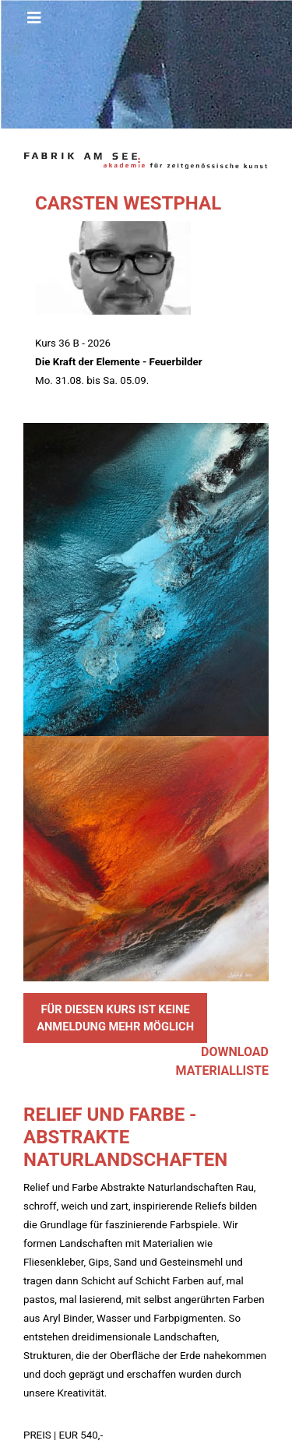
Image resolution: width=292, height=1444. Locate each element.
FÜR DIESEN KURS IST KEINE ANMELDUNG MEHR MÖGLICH (115, 1018)
